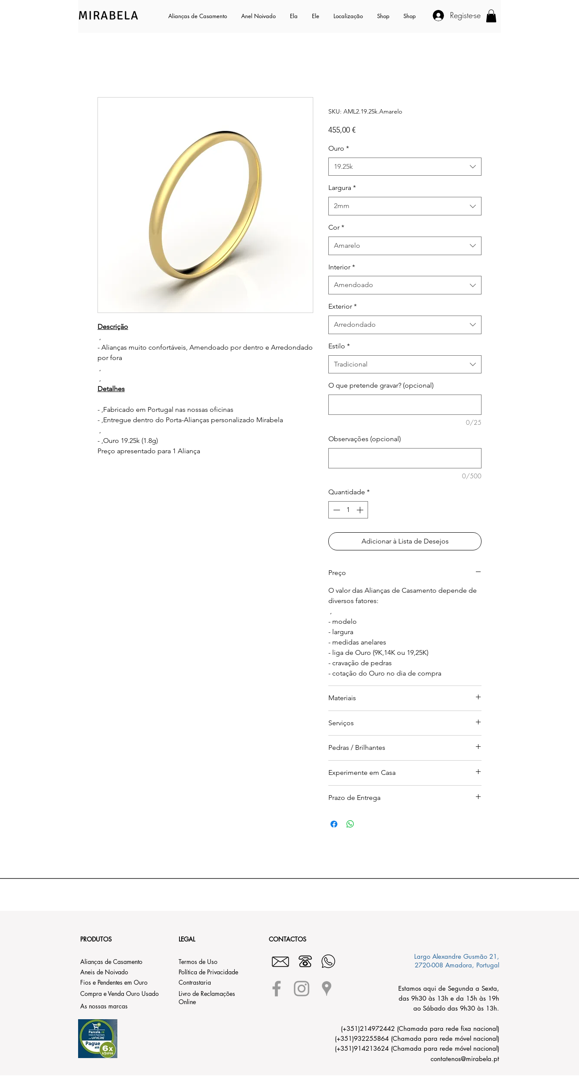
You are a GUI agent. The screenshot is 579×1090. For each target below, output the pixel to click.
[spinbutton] (348, 510)
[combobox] (404, 167)
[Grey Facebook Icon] (276, 988)
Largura (342, 187)
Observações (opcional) (364, 439)
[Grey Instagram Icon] (301, 988)
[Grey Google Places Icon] (326, 988)
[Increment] (361, 510)
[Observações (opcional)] (405, 458)
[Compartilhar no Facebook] (334, 824)
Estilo (339, 346)
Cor (336, 227)
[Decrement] (336, 510)
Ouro (338, 148)
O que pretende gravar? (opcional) (381, 385)
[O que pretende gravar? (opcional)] (405, 404)
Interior (341, 267)
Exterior (342, 306)
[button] (294, 16)
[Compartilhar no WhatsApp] (350, 824)
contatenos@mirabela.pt (465, 1059)
